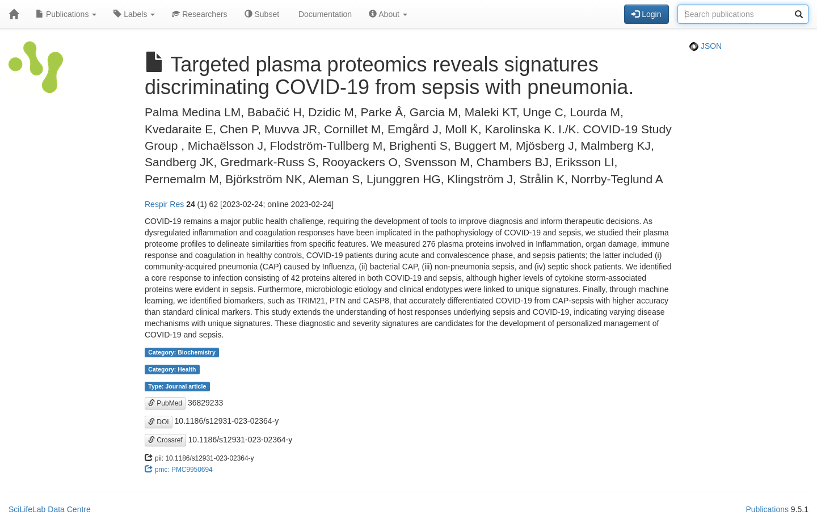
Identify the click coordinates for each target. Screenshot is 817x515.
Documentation (324, 14)
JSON (705, 45)
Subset (262, 14)
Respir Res (164, 204)
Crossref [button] (165, 440)
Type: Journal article (177, 386)
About (388, 14)
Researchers (199, 14)
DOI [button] (158, 422)
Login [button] (646, 14)
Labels (134, 14)
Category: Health (172, 369)
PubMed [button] (165, 403)
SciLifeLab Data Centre (50, 509)
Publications (66, 14)
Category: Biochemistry (181, 352)
